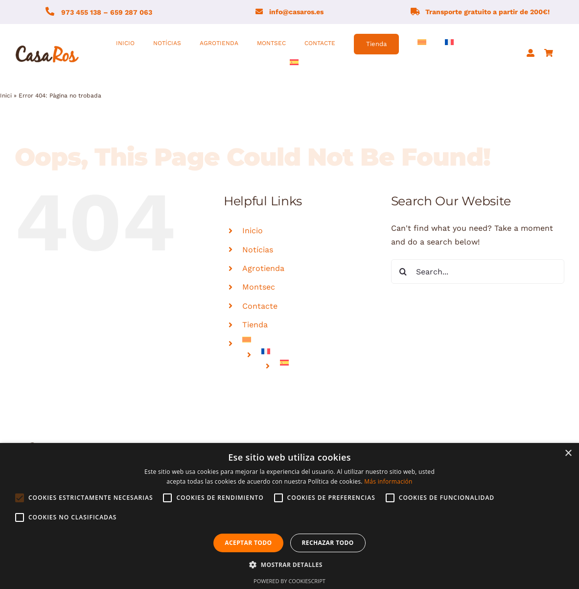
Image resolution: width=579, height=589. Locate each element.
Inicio (252, 230)
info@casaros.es (296, 12)
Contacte (260, 306)
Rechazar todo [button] (328, 543)
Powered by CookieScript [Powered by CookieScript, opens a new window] (289, 581)
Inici (6, 95)
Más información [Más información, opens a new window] (388, 481)
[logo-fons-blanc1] (47, 46)
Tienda (255, 324)
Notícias (257, 249)
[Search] (403, 271)
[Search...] (477, 271)
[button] (289, 565)
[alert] (289, 516)
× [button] (568, 453)
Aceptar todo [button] (248, 543)
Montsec (258, 287)
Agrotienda (263, 268)
